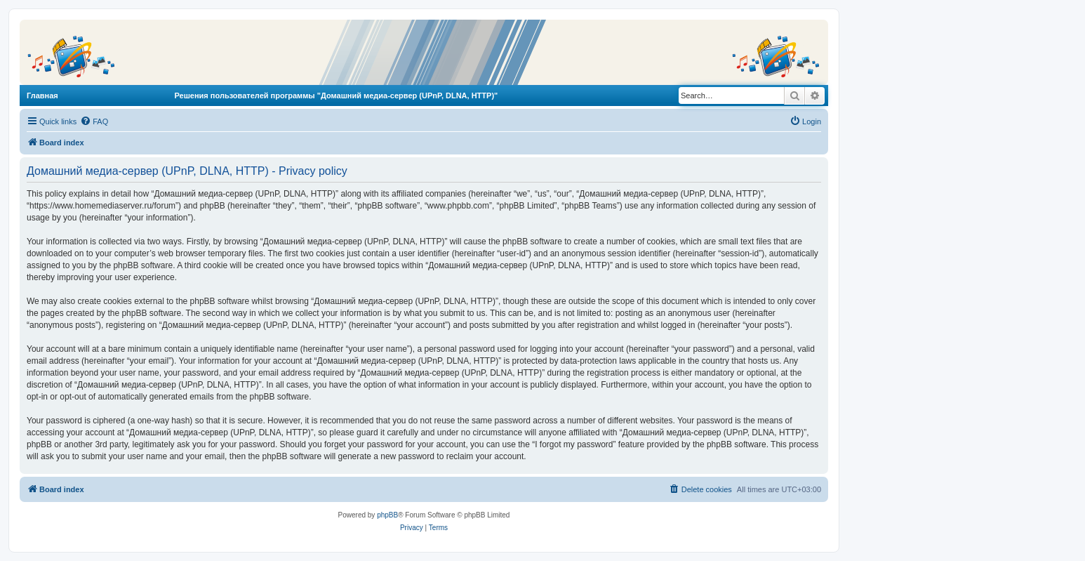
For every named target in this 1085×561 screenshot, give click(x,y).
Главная (42, 95)
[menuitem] (94, 121)
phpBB (387, 515)
